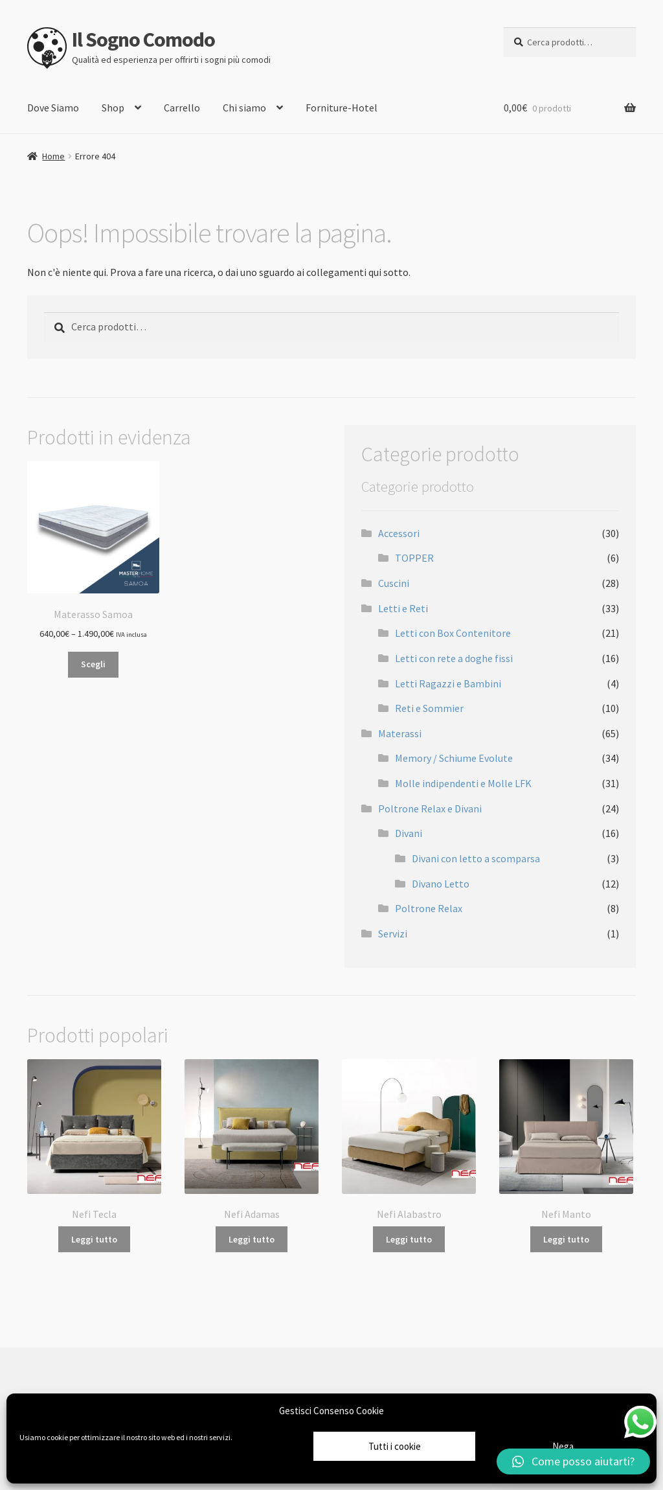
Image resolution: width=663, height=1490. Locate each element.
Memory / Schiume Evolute (454, 757)
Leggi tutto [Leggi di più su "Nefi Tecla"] (94, 1239)
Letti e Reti (403, 608)
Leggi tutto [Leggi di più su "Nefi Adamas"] (252, 1239)
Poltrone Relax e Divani (430, 808)
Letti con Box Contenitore (453, 632)
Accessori (399, 533)
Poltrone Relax (428, 908)
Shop (113, 107)
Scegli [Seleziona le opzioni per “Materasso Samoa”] (93, 664)
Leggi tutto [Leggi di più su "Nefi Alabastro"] (409, 1239)
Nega (563, 1446)
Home (53, 156)
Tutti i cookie (394, 1446)
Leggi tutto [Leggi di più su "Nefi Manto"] (566, 1239)
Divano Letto (440, 883)
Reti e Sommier (429, 708)
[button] (573, 1461)
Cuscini (393, 583)
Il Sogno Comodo (143, 39)
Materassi (399, 733)
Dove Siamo (53, 107)
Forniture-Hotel (341, 107)
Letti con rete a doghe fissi (454, 658)
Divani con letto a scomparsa (476, 858)
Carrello (182, 107)
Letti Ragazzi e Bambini (448, 683)
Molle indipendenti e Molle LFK (463, 783)
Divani (408, 833)
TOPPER (414, 557)
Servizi (392, 933)
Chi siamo (244, 107)
